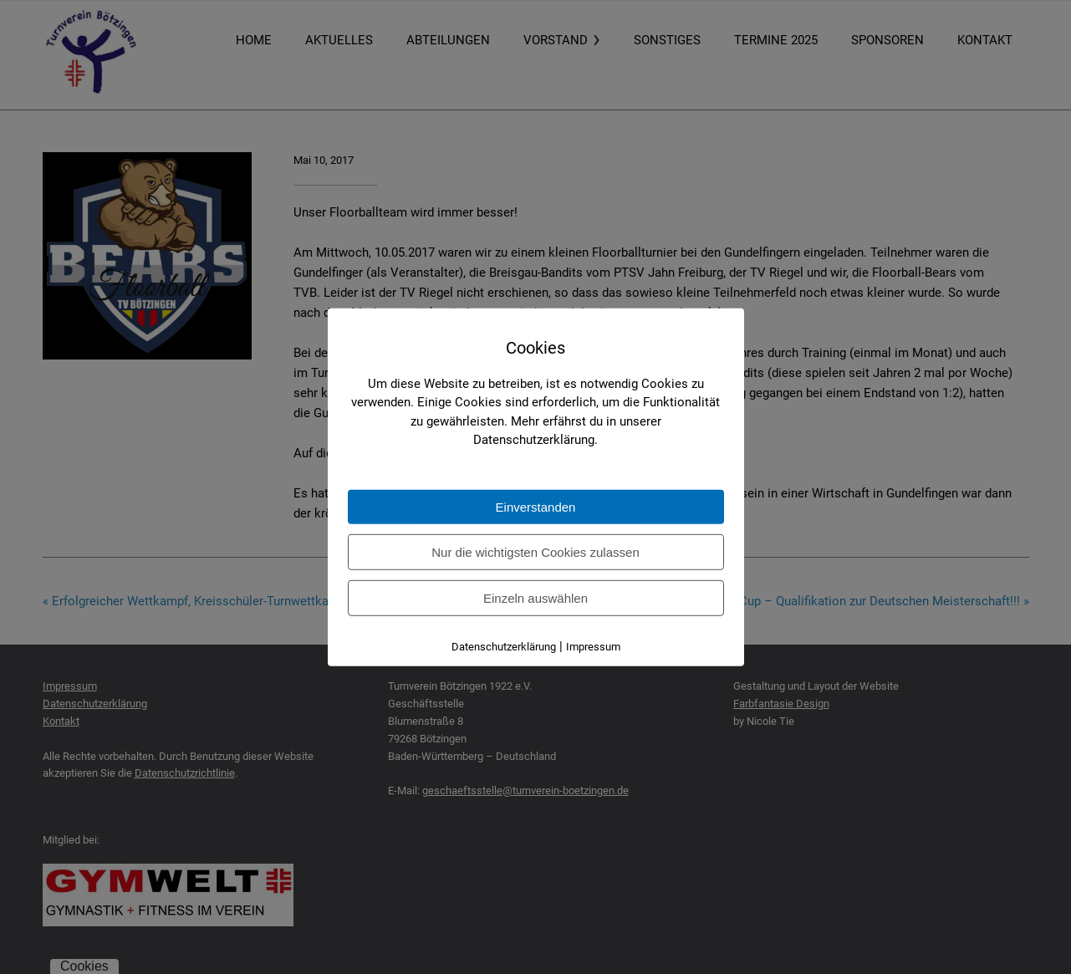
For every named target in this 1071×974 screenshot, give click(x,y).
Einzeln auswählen (535, 598)
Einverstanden (536, 507)
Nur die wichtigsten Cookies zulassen (535, 552)
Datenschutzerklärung (503, 646)
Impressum (593, 646)
